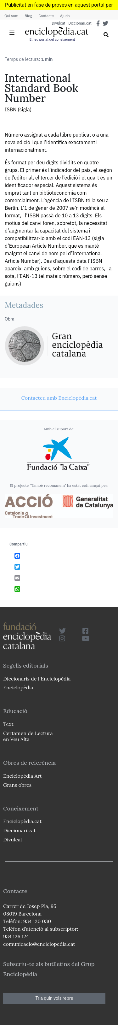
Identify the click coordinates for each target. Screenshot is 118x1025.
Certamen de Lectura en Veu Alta (28, 736)
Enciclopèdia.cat (22, 821)
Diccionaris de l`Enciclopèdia (36, 678)
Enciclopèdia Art (22, 776)
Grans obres (17, 785)
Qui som (11, 15)
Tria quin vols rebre (54, 998)
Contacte (45, 15)
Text (8, 724)
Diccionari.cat (79, 23)
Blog (28, 15)
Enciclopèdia (18, 687)
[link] (59, 398)
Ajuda (65, 15)
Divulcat (58, 23)
